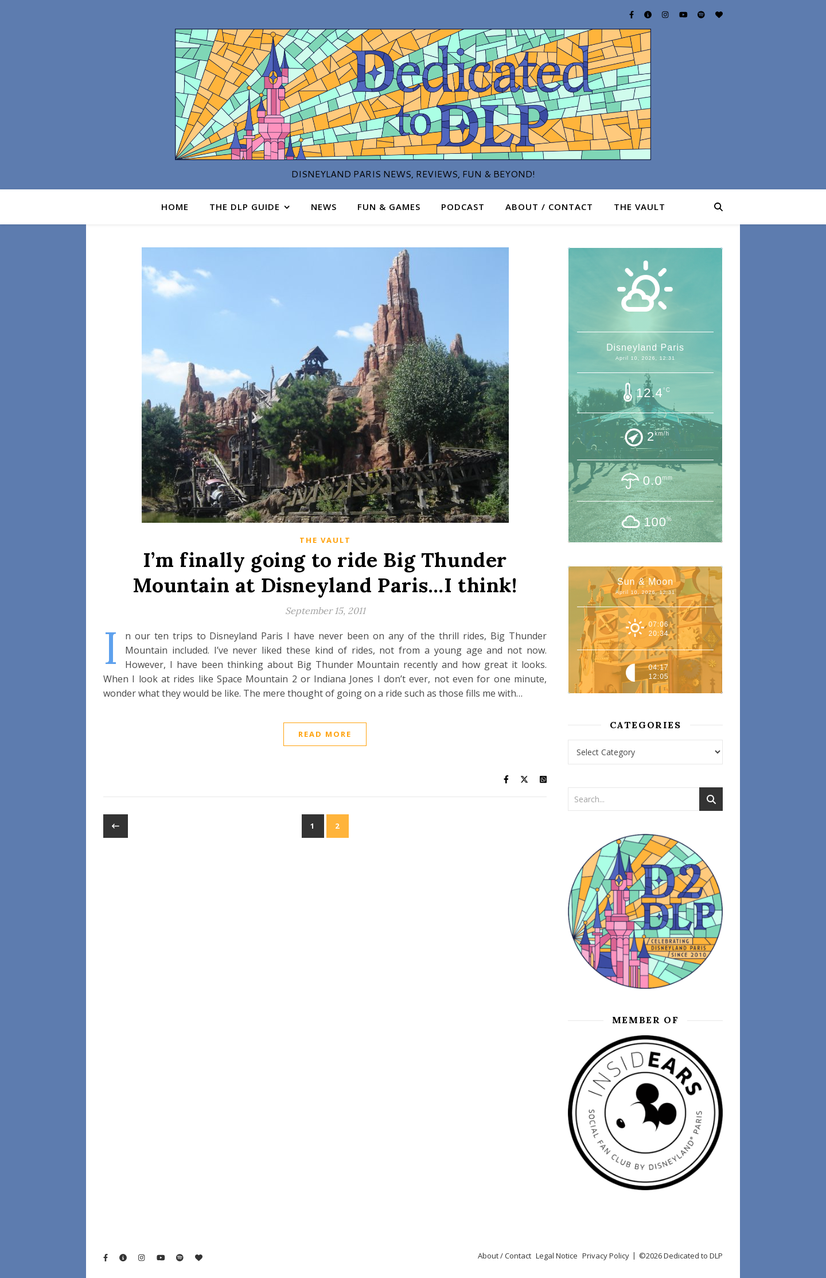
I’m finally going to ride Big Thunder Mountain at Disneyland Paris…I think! (325, 572)
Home (175, 206)
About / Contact (549, 206)
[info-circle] (648, 14)
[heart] (719, 14)
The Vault (639, 206)
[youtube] (684, 14)
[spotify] (702, 14)
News (324, 206)
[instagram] (666, 14)
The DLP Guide (244, 206)
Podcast (463, 206)
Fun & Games (388, 206)
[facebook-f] (632, 14)
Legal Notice (557, 1255)
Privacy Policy (605, 1255)
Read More (325, 734)
